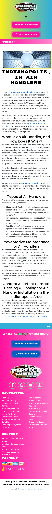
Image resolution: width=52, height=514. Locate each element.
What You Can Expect (38, 403)
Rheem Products (36, 422)
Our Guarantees (36, 398)
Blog (31, 419)
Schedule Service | (12, 484)
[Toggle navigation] (26, 16)
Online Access (20, 489)
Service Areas (35, 416)
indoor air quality (32, 183)
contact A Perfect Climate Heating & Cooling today (24, 316)
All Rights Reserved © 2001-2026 (34, 489)
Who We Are (34, 408)
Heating (5, 398)
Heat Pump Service (10, 408)
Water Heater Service (11, 411)
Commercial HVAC (10, 416)
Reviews (32, 406)
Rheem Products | (38, 481)
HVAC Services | (21, 481)
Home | (9, 481)
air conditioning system (31, 92)
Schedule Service (26, 25)
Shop (31, 427)
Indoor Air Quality (9, 414)
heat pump (13, 92)
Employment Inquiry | (33, 484)
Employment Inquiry (38, 424)
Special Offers (35, 400)
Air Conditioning (9, 400)
